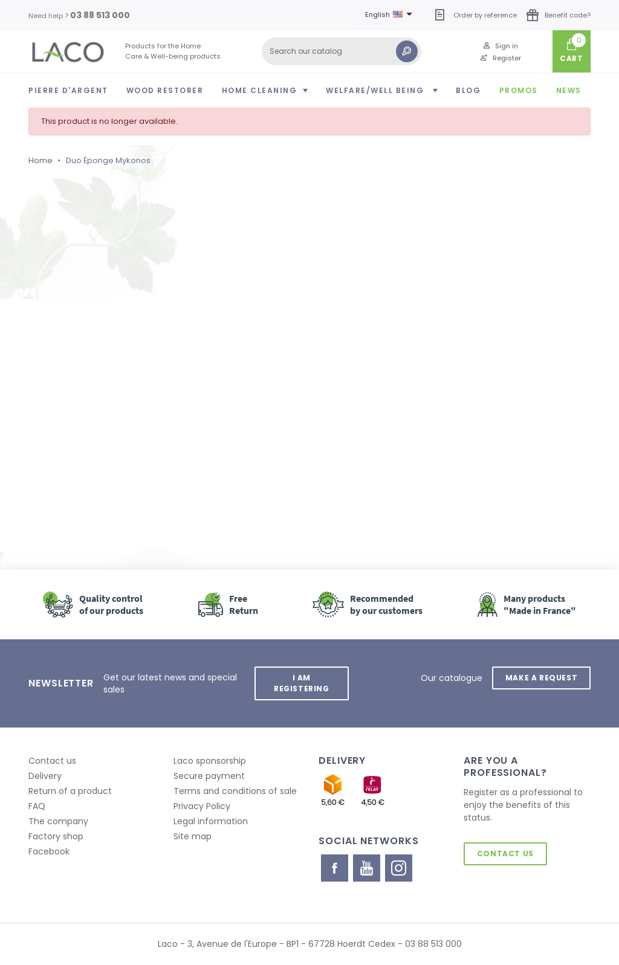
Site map (192, 836)
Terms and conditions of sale (235, 791)
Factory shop (55, 836)
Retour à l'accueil (97, 435)
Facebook (49, 851)
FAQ (36, 806)
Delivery (45, 776)
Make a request (541, 678)
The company (58, 821)
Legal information (210, 821)
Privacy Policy (201, 806)
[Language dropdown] (390, 15)
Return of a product (70, 791)
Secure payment (209, 776)
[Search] (341, 51)
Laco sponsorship (209, 761)
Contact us (52, 761)
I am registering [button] (301, 683)
